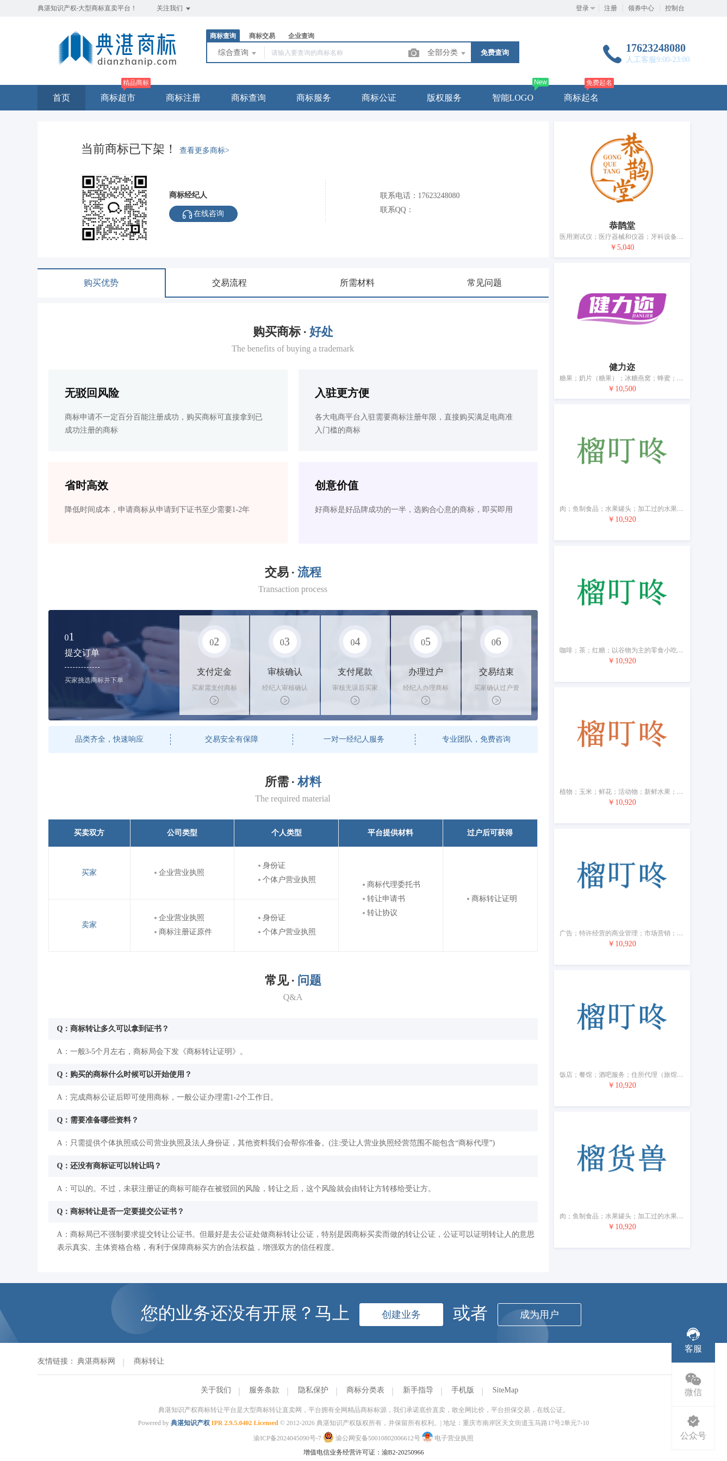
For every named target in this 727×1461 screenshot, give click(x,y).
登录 (582, 8)
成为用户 (539, 1314)
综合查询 (238, 53)
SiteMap (505, 1390)
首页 (61, 97)
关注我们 (174, 9)
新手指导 (418, 1390)
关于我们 (216, 1390)
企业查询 (301, 36)
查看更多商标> (204, 150)
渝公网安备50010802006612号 (372, 1438)
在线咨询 (204, 214)
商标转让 (149, 1361)
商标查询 (223, 36)
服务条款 (264, 1390)
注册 (610, 8)
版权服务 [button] (444, 97)
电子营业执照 (448, 1438)
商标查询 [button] (248, 97)
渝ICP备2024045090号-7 (287, 1438)
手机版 (462, 1390)
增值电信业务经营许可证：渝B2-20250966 (363, 1452)
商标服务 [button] (313, 97)
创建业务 (401, 1314)
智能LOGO (512, 97)
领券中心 (641, 8)
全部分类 (447, 53)
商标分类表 (365, 1390)
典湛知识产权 (190, 1423)
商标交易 (262, 36)
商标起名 (581, 97)
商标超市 (118, 97)
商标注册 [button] (183, 97)
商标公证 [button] (379, 97)
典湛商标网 (96, 1361)
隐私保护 (313, 1390)
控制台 (675, 8)
